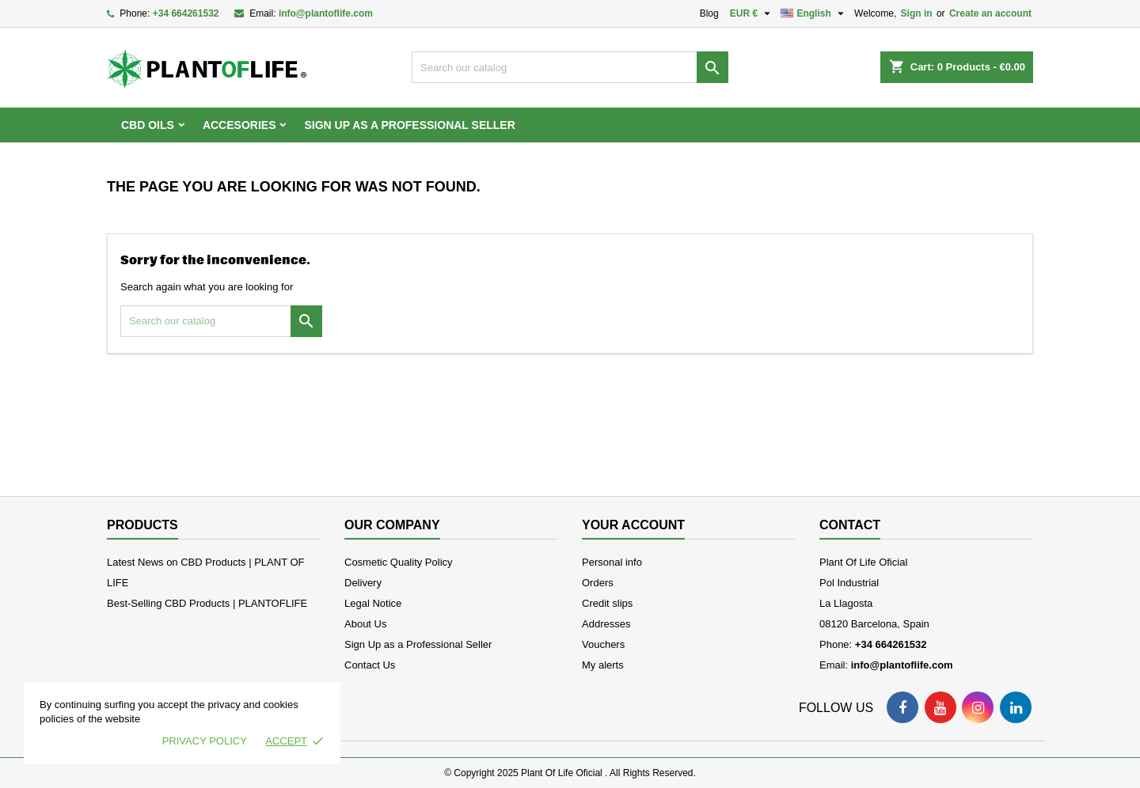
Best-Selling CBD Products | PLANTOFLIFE (207, 603)
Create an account (990, 13)
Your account (633, 525)
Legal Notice (372, 603)
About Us (365, 624)
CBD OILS (147, 125)
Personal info (612, 562)
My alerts (603, 665)
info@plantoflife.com (326, 13)
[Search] (570, 67)
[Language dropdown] (814, 13)
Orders (598, 583)
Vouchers (603, 644)
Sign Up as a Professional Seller (409, 125)
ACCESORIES (239, 125)
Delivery (363, 583)
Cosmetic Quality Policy (398, 562)
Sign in (917, 13)
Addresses (606, 624)
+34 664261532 (186, 13)
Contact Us (369, 665)
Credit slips (607, 603)
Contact (849, 525)
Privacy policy (204, 741)
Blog (709, 13)
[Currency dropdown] (752, 13)
